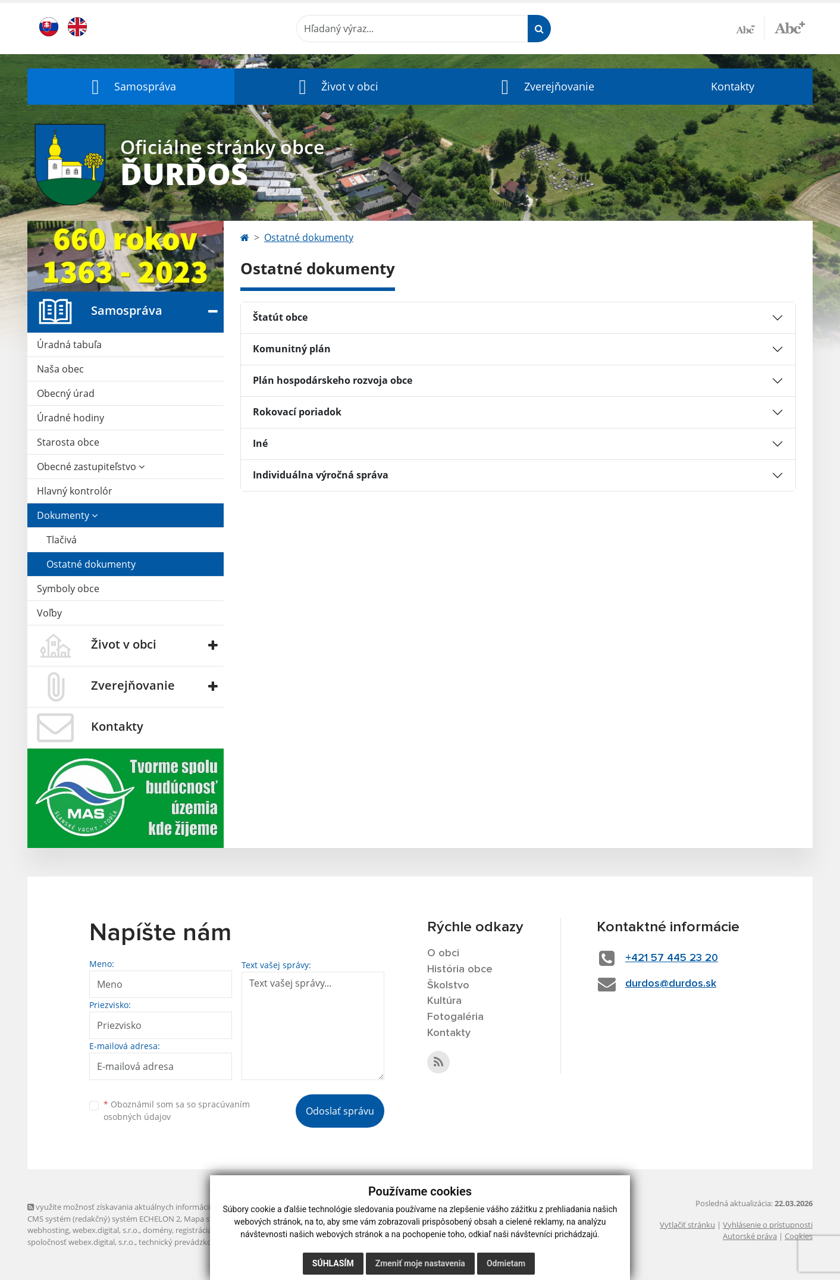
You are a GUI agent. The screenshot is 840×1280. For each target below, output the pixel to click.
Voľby (49, 612)
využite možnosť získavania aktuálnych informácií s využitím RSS (145, 1206)
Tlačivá (61, 539)
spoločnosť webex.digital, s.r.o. (81, 1242)
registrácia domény (209, 1230)
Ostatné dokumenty (91, 564)
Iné (260, 443)
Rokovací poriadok (297, 411)
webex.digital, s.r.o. (106, 1230)
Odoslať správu (340, 1111)
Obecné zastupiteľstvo (91, 466)
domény (157, 1230)
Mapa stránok (208, 1218)
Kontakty (732, 86)
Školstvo (448, 985)
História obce (460, 969)
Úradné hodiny (70, 417)
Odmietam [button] (506, 1263)
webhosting (48, 1230)
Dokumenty (67, 515)
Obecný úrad (66, 393)
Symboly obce (68, 588)
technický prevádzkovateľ (184, 1242)
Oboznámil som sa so (177, 1110)
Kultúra (444, 1001)
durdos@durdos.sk (670, 983)
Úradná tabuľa (69, 344)
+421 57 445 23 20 (671, 958)
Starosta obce (68, 442)
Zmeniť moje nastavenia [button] (420, 1263)
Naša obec (60, 368)
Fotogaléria (455, 1017)
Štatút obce (280, 317)
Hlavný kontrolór (74, 490)
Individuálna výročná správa (320, 474)
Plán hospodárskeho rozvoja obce (332, 380)
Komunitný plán (292, 348)
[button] (130, 86)
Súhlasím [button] (333, 1263)
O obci (443, 953)
